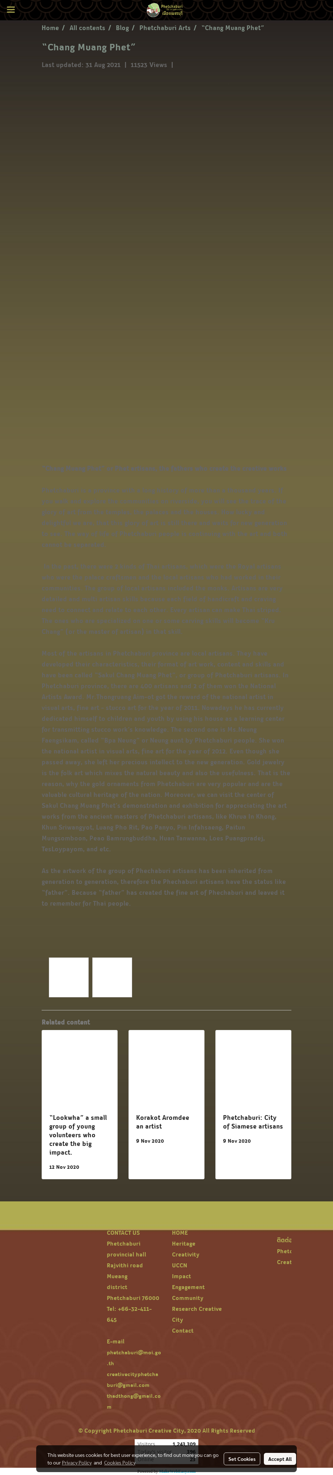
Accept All (280, 1458)
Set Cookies (242, 1458)
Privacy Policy (77, 1462)
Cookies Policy (119, 1462)
